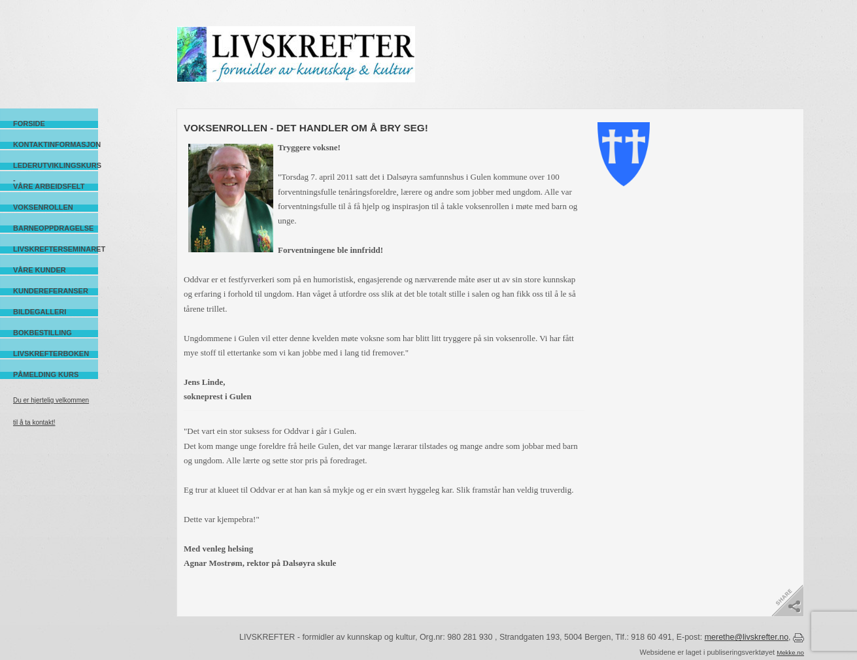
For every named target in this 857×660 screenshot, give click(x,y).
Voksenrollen (43, 207)
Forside (29, 123)
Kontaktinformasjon (55, 144)
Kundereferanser (50, 291)
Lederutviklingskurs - (55, 165)
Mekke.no (790, 652)
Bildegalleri (39, 312)
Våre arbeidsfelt (48, 186)
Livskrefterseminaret (55, 249)
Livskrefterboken (51, 353)
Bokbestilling (42, 333)
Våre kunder (39, 270)
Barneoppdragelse (53, 228)
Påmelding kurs (45, 374)
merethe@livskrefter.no (746, 637)
